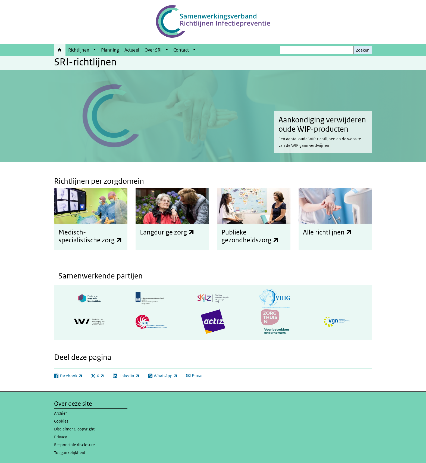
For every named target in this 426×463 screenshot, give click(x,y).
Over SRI (153, 50)
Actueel (131, 50)
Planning (110, 50)
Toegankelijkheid (69, 452)
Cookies (61, 421)
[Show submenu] (94, 50)
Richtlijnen (78, 50)
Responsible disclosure (74, 444)
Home (59, 50)
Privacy (60, 436)
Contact (181, 50)
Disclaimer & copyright (74, 429)
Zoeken (362, 50)
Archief (60, 413)
